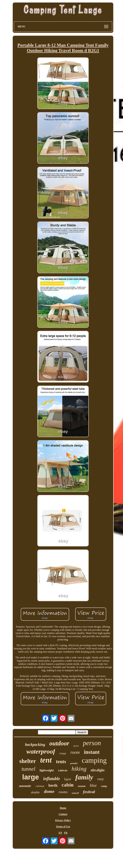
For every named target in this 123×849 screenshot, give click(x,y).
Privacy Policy (63, 820)
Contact (63, 814)
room (75, 752)
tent (46, 760)
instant (92, 752)
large (30, 777)
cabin (68, 785)
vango (62, 753)
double (35, 792)
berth (53, 785)
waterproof (40, 751)
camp (104, 786)
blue (93, 785)
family (84, 777)
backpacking (35, 744)
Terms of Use (63, 826)
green (76, 745)
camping (94, 760)
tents (61, 761)
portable (73, 763)
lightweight (47, 770)
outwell (75, 793)
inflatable (51, 778)
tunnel (28, 769)
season (82, 786)
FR (65, 832)
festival (89, 792)
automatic (25, 786)
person (92, 743)
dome (49, 791)
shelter (27, 761)
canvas (62, 770)
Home (63, 807)
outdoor (59, 743)
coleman (40, 786)
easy (100, 779)
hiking (79, 768)
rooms (63, 792)
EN (60, 832)
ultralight (97, 770)
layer (67, 779)
